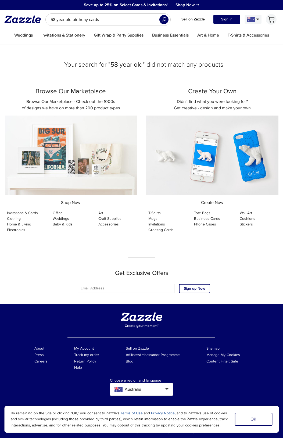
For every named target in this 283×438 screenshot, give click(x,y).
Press (39, 355)
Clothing (14, 218)
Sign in (226, 19)
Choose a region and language (135, 380)
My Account (84, 348)
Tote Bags (202, 213)
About (39, 348)
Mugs (152, 218)
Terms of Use (132, 413)
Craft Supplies (109, 218)
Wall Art (246, 213)
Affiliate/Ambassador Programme (153, 355)
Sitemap (213, 348)
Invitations (156, 224)
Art (100, 213)
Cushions (247, 218)
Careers (41, 361)
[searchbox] (108, 19)
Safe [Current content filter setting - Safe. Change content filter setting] (234, 361)
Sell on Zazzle (193, 19)
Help (78, 367)
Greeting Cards (161, 230)
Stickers (246, 224)
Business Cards (207, 218)
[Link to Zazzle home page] (24, 19)
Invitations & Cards (22, 213)
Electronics (16, 230)
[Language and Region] (253, 19)
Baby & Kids (63, 224)
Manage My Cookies (223, 355)
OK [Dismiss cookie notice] (253, 419)
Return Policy (85, 361)
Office (58, 213)
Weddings (61, 218)
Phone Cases (205, 224)
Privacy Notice (163, 413)
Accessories (108, 224)
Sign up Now (194, 288)
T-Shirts (154, 213)
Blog (129, 361)
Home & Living (19, 224)
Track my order (86, 355)
